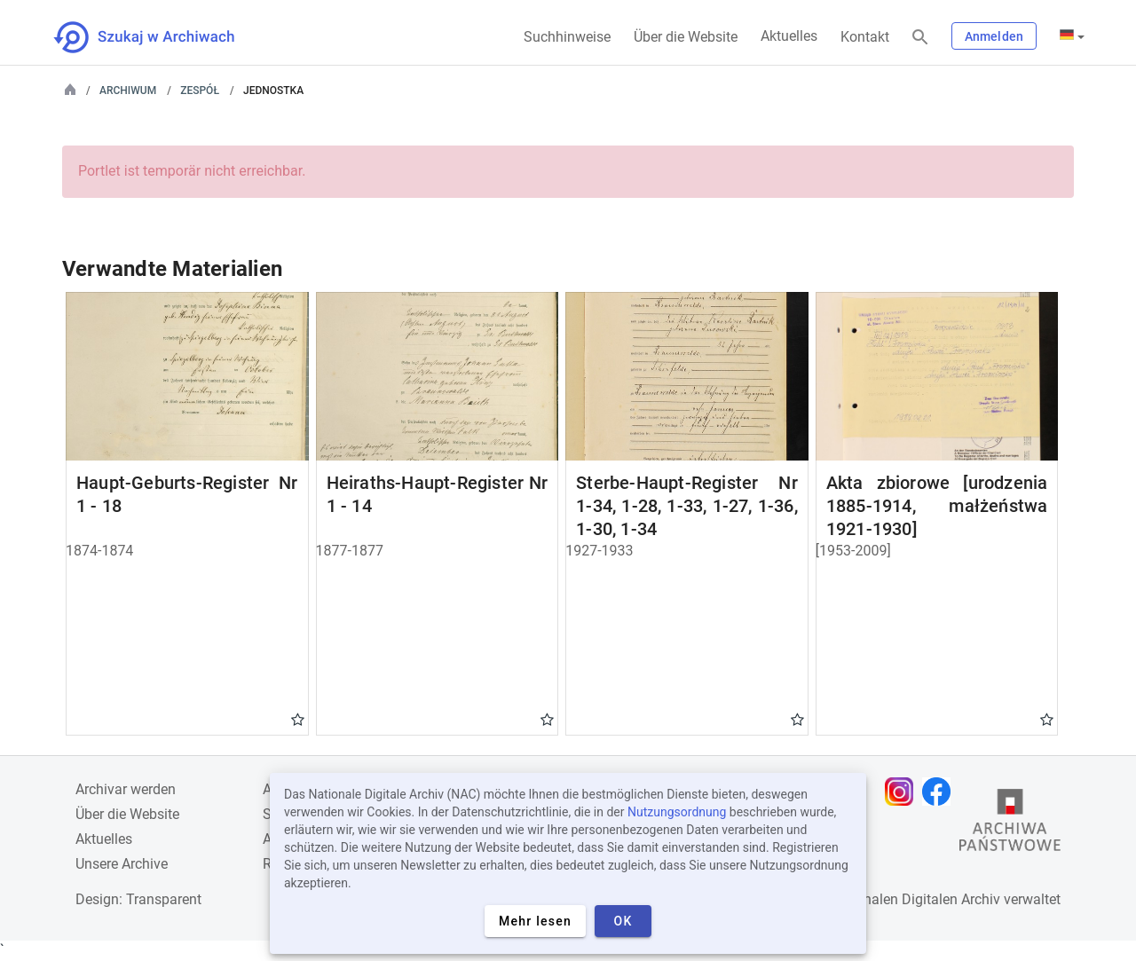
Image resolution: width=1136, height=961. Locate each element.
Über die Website (686, 36)
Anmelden (994, 36)
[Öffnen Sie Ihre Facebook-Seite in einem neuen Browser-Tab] (940, 791)
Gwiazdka (297, 719)
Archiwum (127, 90)
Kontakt (864, 36)
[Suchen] (920, 37)
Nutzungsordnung (676, 812)
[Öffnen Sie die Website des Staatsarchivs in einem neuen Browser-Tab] (1010, 824)
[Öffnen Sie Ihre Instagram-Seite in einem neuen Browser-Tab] (903, 791)
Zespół (199, 90)
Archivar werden (125, 789)
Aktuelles (789, 36)
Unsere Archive (121, 863)
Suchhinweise (567, 36)
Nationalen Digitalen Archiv (915, 899)
